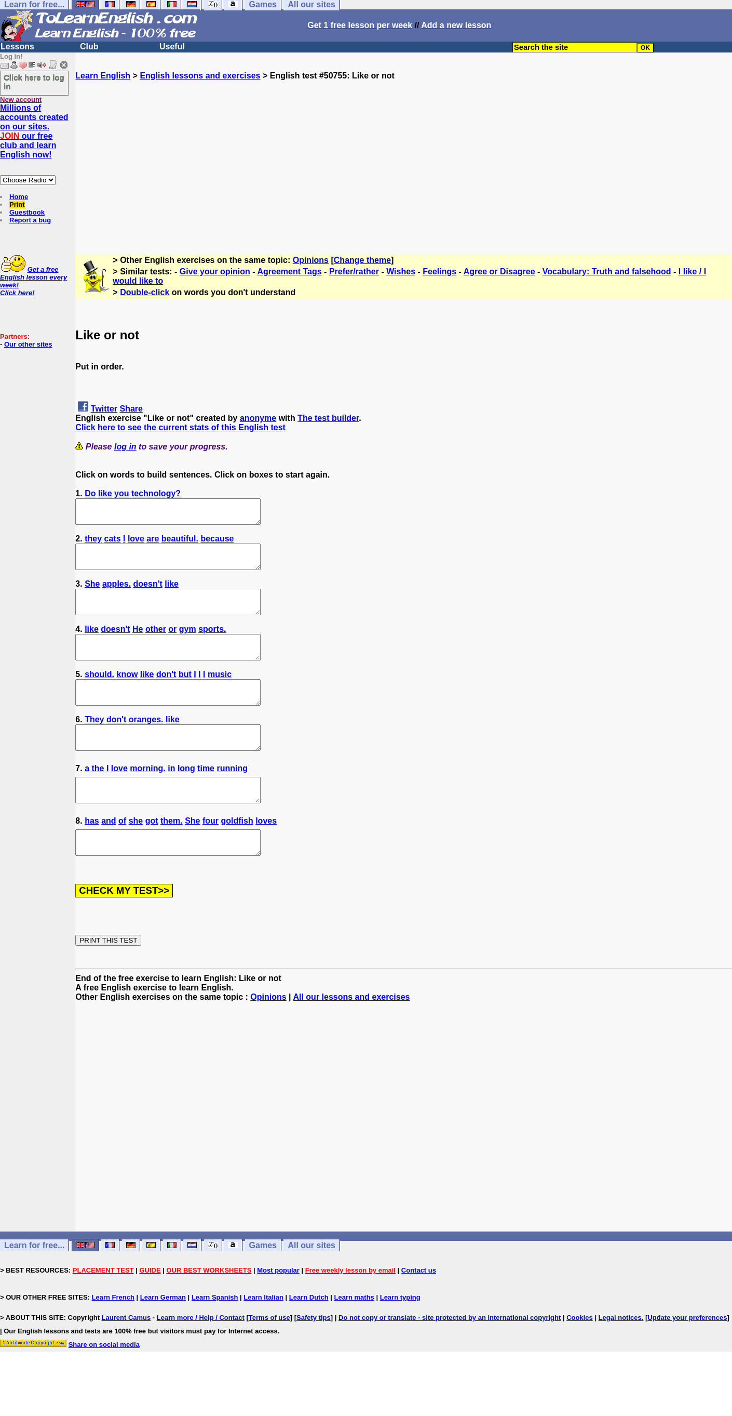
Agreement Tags (289, 271)
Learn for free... (34, 1282)
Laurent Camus (126, 1355)
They (94, 742)
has (92, 853)
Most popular (278, 1308)
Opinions (311, 260)
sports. (212, 643)
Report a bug (30, 220)
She (92, 593)
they (93, 543)
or (172, 643)
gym (187, 643)
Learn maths (354, 1335)
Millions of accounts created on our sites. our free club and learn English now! (34, 131)
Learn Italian (263, 1335)
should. (99, 693)
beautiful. (179, 543)
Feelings (439, 271)
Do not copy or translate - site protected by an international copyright (449, 1355)
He (137, 643)
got (151, 853)
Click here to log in (34, 81)
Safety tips (313, 1355)
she (136, 853)
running (232, 796)
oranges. (146, 742)
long (186, 796)
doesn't (147, 593)
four (210, 853)
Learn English (102, 75)
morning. (147, 796)
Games (263, 1282)
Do (90, 493)
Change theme (362, 260)
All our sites (311, 1282)
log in (125, 446)
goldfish (237, 853)
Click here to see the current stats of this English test (180, 427)
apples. (116, 593)
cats (112, 543)
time (205, 796)
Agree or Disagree (499, 271)
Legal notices (620, 1355)
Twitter (104, 408)
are (152, 543)
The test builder (328, 418)
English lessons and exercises (200, 75)
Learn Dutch (309, 1335)
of (122, 853)
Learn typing (400, 1335)
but (185, 693)
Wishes (400, 271)
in (171, 796)
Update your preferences (687, 1355)
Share (131, 408)
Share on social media (104, 1382)
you (121, 493)
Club (89, 46)
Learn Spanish (215, 1335)
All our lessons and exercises (351, 1034)
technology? (156, 493)
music (220, 693)
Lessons (17, 46)
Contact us (418, 1308)
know (127, 693)
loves (266, 853)
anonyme (258, 418)
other (155, 643)
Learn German (163, 1335)
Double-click (144, 292)
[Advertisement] (403, 153)
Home (18, 197)
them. (171, 853)
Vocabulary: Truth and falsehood (607, 271)
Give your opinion (215, 271)
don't (166, 693)
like (105, 493)
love (136, 543)
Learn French (113, 1335)
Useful (172, 46)
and (108, 853)
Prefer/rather (354, 271)
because (217, 543)
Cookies (579, 1355)
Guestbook (27, 212)
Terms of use (269, 1355)
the (98, 796)
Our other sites (28, 344)
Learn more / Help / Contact (201, 1355)
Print (17, 204)
